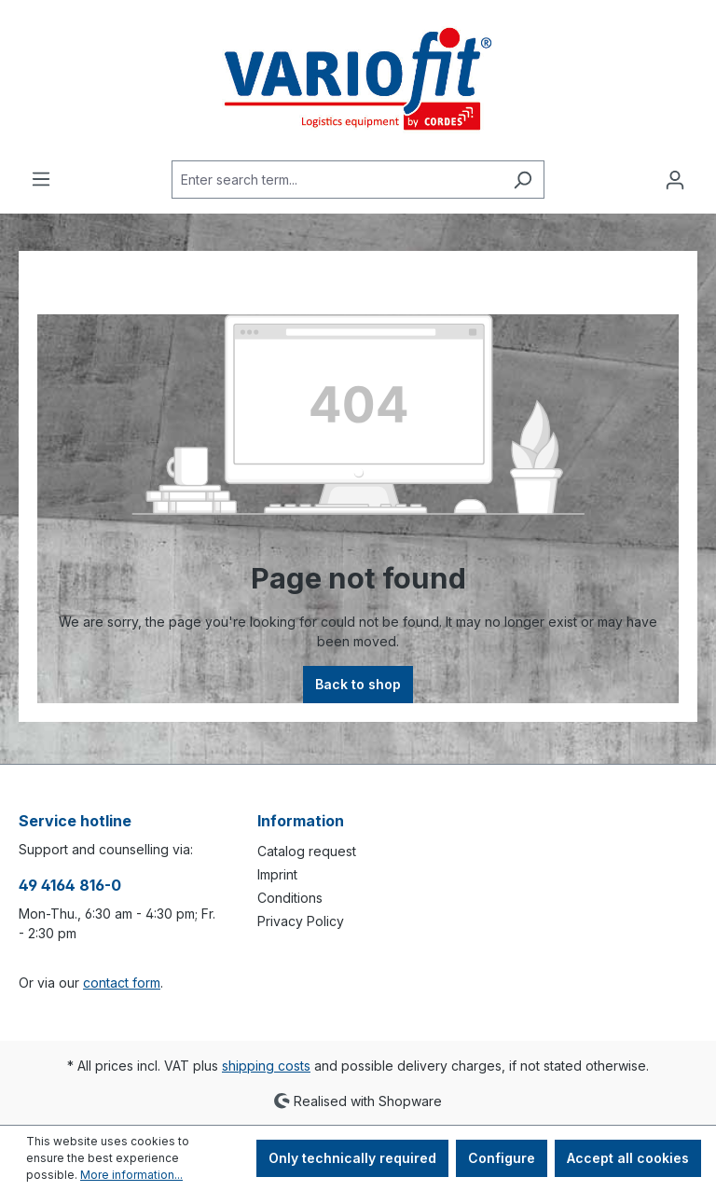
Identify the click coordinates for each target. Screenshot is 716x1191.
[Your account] (675, 180)
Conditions (290, 898)
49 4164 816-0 (70, 885)
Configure (501, 1158)
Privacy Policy (300, 921)
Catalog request (306, 851)
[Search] (522, 179)
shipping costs (266, 1065)
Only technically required (352, 1158)
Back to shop (358, 684)
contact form (121, 982)
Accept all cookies (628, 1158)
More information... (131, 1175)
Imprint (277, 874)
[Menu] (41, 179)
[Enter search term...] (337, 179)
